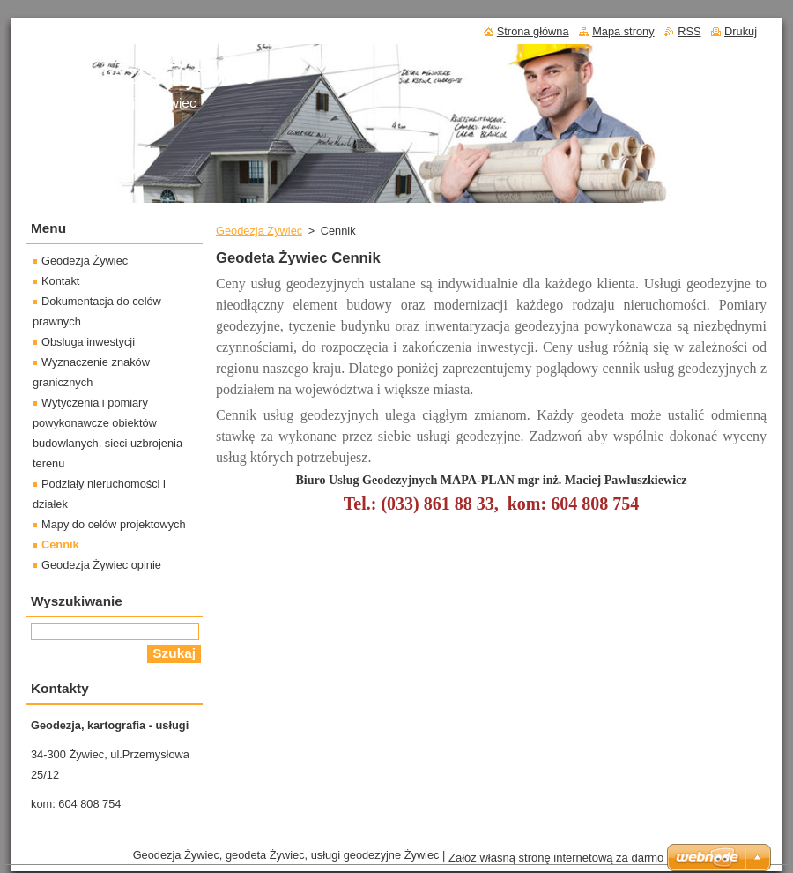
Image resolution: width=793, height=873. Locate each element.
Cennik (60, 544)
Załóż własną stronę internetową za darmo (555, 857)
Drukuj (740, 31)
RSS (689, 31)
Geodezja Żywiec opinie (101, 564)
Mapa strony (623, 31)
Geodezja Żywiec (259, 230)
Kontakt (60, 280)
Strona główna (533, 31)
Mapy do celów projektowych (113, 524)
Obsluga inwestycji (88, 341)
